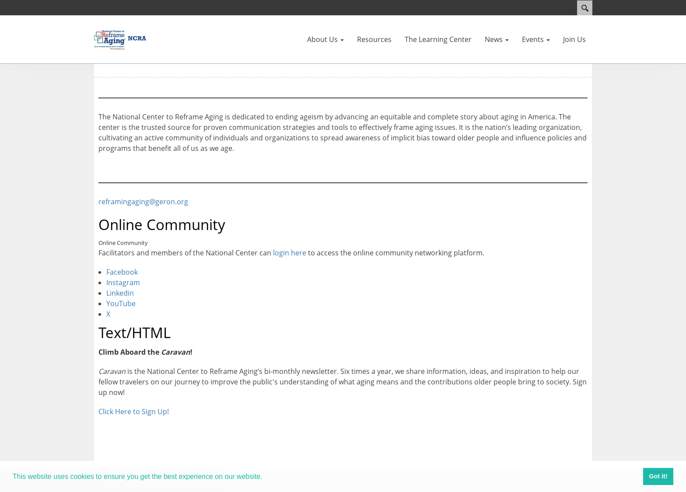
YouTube (121, 303)
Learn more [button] (285, 476)
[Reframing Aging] (120, 38)
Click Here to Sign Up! (133, 411)
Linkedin (120, 293)
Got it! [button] (658, 476)
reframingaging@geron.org (143, 201)
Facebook (122, 272)
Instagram (123, 282)
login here (289, 253)
